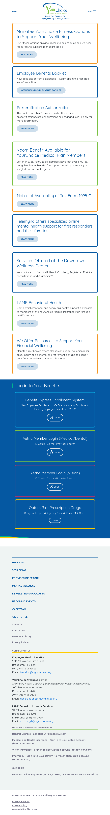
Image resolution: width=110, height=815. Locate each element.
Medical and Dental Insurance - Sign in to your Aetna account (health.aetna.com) (49, 742)
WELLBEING (19, 570)
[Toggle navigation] (92, 11)
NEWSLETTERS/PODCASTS (28, 593)
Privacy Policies (21, 642)
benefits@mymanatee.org (35, 672)
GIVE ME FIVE (20, 616)
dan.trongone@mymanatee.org (38, 698)
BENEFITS (18, 562)
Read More (27, 54)
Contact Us (18, 630)
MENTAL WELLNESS (23, 585)
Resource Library (22, 636)
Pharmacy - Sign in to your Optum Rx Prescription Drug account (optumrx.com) (50, 757)
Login (14, 12)
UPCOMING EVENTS (24, 601)
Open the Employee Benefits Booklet (41, 90)
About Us (17, 624)
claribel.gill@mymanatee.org (36, 721)
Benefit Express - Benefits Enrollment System (39, 733)
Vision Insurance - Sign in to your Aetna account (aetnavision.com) (52, 749)
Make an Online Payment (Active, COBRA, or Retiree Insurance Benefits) (55, 774)
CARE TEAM (19, 609)
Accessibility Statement (25, 809)
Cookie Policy (19, 805)
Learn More (27, 128)
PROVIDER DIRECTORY (25, 578)
